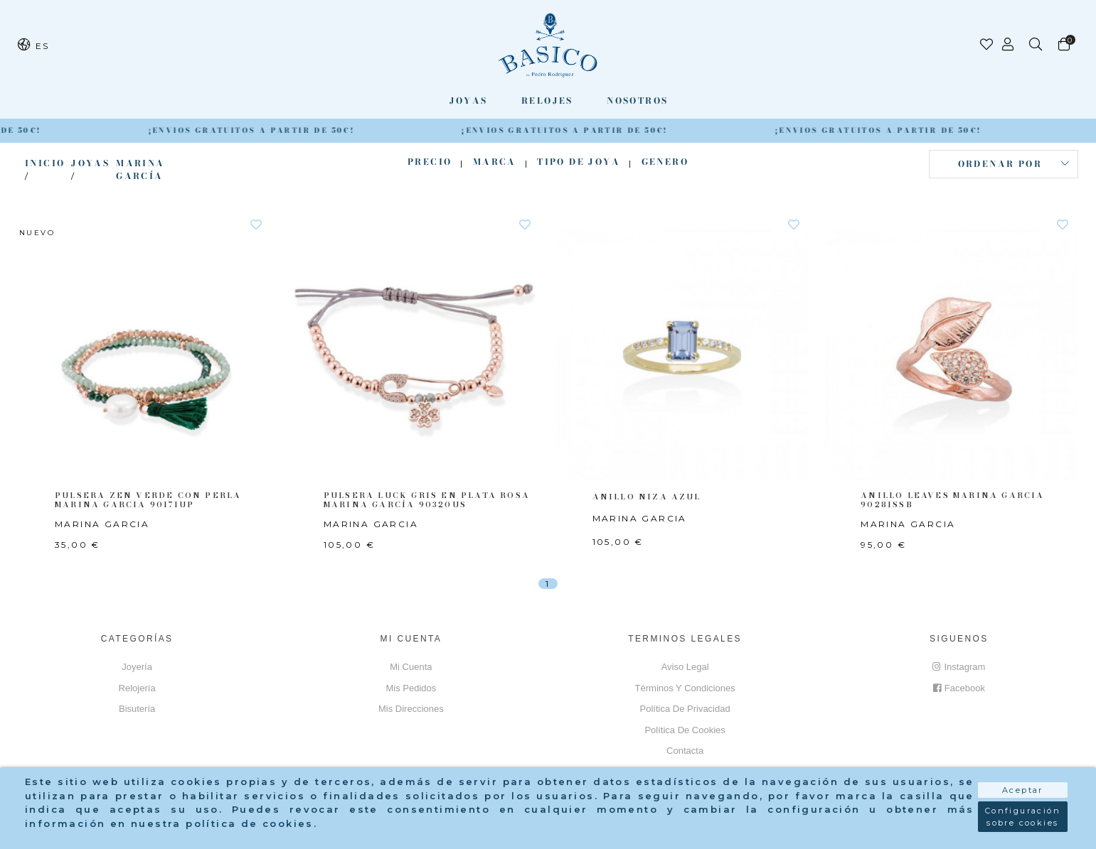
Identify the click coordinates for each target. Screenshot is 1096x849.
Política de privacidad (685, 708)
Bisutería (137, 708)
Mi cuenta (411, 666)
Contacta (684, 750)
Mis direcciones (411, 708)
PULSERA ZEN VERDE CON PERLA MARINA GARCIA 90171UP (142, 500)
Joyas (468, 100)
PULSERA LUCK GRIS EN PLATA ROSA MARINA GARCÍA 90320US (422, 500)
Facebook (959, 688)
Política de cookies (684, 730)
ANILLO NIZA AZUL (643, 496)
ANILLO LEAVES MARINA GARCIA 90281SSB (949, 500)
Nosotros (637, 100)
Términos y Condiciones (685, 688)
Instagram (958, 666)
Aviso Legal (685, 666)
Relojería (137, 688)
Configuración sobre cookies (1022, 822)
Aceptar (1022, 795)
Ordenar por (1000, 164)
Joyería (137, 666)
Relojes (547, 100)
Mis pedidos (410, 688)
